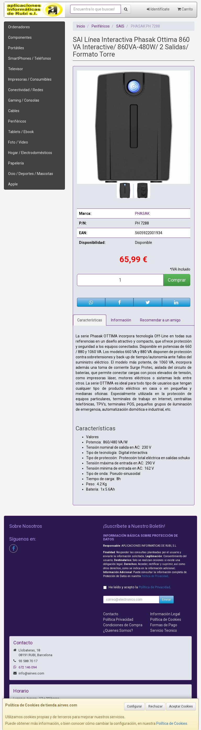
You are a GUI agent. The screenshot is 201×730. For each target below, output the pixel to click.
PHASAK (142, 213)
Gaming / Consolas (23, 100)
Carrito (185, 9)
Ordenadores (19, 27)
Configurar (134, 706)
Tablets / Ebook (21, 132)
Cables (13, 111)
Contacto (110, 614)
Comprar (177, 280)
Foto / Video (18, 142)
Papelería (16, 163)
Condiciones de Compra (122, 625)
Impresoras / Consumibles (30, 79)
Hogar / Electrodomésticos (30, 153)
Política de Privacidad (155, 576)
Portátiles (16, 48)
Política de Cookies (171, 723)
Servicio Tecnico (163, 630)
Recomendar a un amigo (160, 320)
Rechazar (155, 706)
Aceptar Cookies (181, 706)
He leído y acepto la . (140, 587)
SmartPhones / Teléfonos (29, 58)
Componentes (20, 37)
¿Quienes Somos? (118, 630)
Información (121, 320)
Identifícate (158, 9)
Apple (13, 184)
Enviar (166, 599)
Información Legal (165, 614)
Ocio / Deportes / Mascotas (30, 174)
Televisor (15, 69)
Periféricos (17, 121)
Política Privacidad (118, 619)
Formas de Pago (163, 625)
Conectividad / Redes (25, 90)
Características (89, 320)
